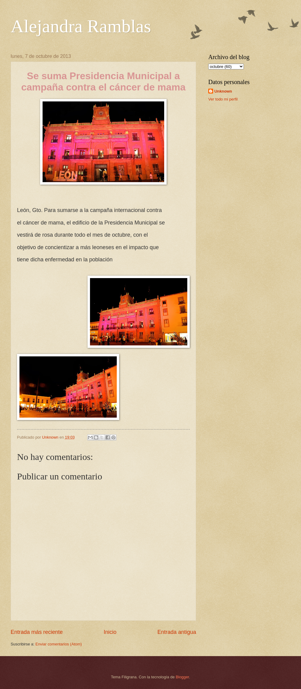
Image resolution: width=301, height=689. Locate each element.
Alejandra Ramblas (81, 26)
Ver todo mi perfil (223, 99)
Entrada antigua (176, 632)
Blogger (182, 677)
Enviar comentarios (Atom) (59, 644)
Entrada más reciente (37, 632)
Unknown (223, 91)
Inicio (110, 632)
